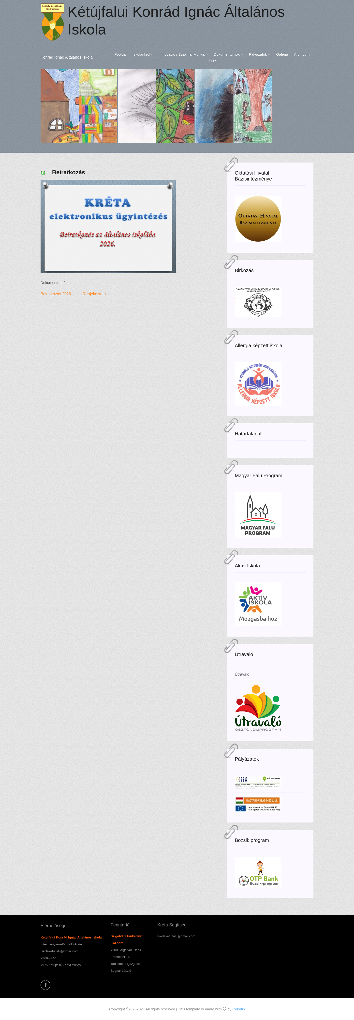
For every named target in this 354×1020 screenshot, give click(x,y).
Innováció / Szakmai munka (184, 54)
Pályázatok (259, 54)
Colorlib (238, 1009)
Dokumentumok (228, 54)
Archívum (302, 54)
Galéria (282, 54)
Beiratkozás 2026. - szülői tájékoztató (74, 294)
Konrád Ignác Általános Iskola (67, 57)
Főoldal (121, 54)
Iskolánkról (143, 54)
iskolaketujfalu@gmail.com (59, 951)
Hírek (212, 60)
